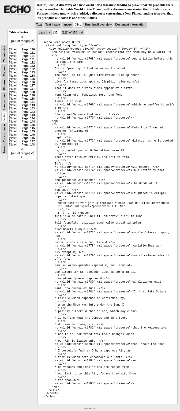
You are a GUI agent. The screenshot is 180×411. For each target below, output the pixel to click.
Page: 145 (28, 125)
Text (39, 24)
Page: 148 (28, 144)
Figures (4, 85)
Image (68, 24)
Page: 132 (28, 62)
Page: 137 (28, 85)
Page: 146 (28, 134)
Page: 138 (28, 92)
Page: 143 (28, 105)
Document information (130, 24)
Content (4, 70)
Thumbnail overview (98, 24)
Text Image (52, 24)
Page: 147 (28, 141)
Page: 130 (28, 49)
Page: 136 (28, 82)
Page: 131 (28, 52)
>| (81, 32)
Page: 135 (28, 79)
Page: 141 (28, 102)
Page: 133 (28, 72)
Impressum (90, 408)
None (4, 149)
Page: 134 (28, 75)
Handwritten (4, 101)
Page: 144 (28, 118)
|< (47, 32)
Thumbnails (4, 54)
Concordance (4, 133)
